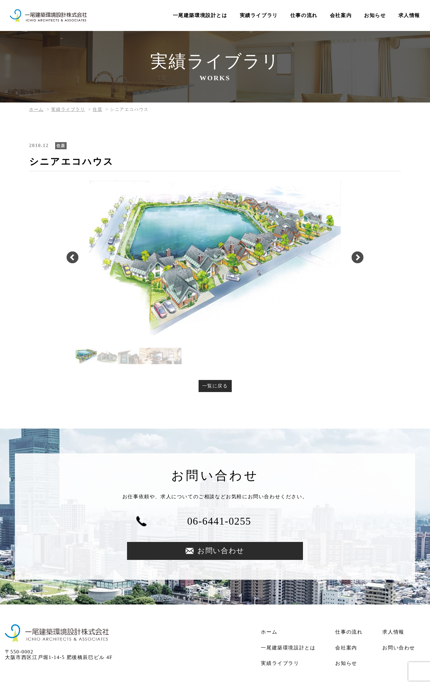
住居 (97, 109)
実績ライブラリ (259, 15)
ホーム (36, 109)
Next (360, 258)
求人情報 (409, 15)
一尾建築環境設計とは (200, 15)
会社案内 (341, 15)
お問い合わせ (281, 522)
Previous (69, 258)
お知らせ (375, 15)
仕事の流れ (304, 15)
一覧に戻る (215, 386)
